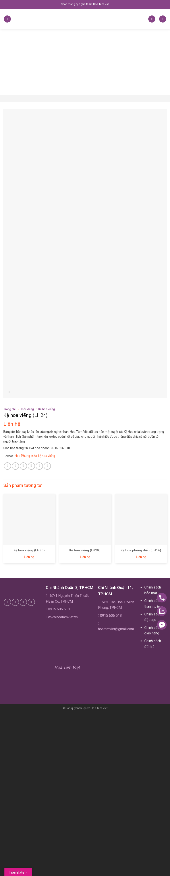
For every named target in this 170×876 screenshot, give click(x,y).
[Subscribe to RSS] (23, 602)
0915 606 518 (59, 609)
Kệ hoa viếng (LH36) (29, 550)
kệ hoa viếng (46, 456)
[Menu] (7, 19)
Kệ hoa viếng (46, 409)
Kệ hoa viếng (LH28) (84, 550)
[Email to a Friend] (31, 466)
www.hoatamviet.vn (63, 617)
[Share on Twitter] (23, 466)
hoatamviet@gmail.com (116, 629)
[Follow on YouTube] (31, 602)
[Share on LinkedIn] (47, 466)
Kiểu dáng (27, 409)
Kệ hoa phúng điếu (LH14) (141, 550)
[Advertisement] (85, 62)
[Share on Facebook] (15, 466)
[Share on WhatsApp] (7, 466)
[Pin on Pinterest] (39, 466)
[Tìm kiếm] (151, 19)
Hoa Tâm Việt (67, 667)
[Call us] (15, 602)
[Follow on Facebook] (7, 602)
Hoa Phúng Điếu (26, 456)
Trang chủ (10, 409)
